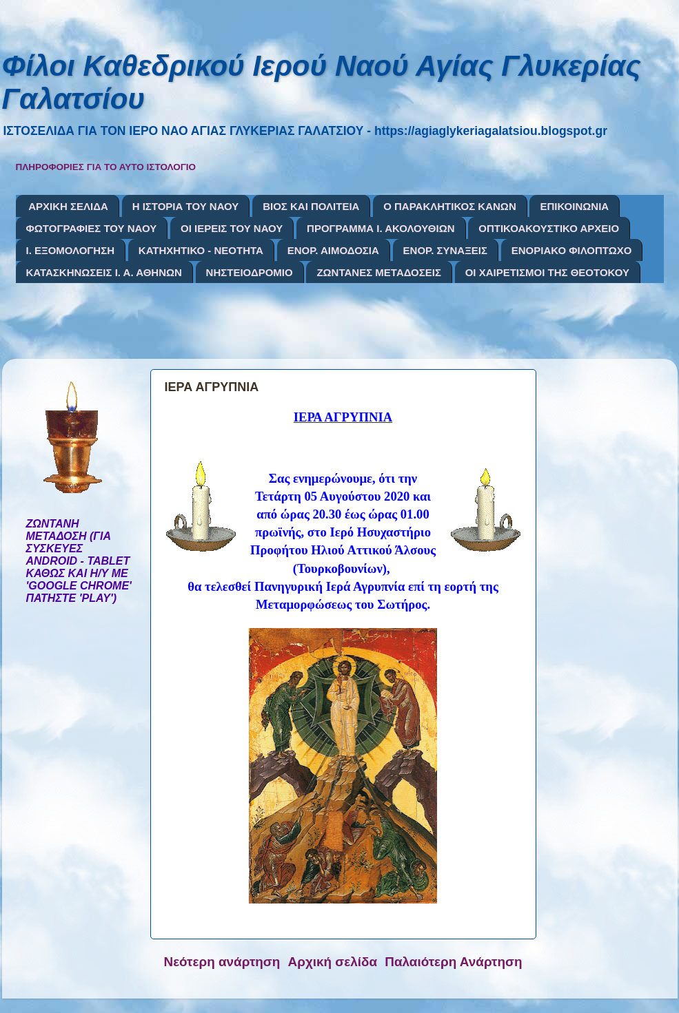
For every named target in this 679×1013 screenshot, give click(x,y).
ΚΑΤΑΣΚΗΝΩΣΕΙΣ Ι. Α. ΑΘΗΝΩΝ (104, 272)
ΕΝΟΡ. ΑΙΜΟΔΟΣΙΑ (333, 250)
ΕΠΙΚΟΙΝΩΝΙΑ (574, 206)
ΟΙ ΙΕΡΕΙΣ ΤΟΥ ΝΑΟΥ (232, 228)
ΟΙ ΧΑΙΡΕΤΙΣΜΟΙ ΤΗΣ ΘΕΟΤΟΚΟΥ (547, 272)
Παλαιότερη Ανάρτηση (453, 961)
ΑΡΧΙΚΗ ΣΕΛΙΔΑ (68, 206)
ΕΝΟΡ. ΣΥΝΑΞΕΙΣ (445, 250)
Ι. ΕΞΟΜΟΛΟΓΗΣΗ (70, 250)
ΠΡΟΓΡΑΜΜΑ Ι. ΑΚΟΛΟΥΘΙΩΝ (380, 228)
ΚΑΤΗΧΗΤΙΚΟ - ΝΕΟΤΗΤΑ (201, 250)
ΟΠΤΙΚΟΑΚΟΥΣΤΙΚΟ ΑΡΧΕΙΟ (548, 228)
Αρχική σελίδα (333, 961)
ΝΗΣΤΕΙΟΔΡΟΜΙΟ (249, 272)
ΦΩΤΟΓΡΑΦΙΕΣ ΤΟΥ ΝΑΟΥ (91, 228)
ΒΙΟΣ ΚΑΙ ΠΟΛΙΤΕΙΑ (311, 206)
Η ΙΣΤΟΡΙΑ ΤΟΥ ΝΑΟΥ (185, 206)
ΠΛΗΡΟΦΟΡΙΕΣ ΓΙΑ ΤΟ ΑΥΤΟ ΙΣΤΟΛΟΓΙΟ (106, 167)
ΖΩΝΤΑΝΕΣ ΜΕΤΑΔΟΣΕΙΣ (378, 272)
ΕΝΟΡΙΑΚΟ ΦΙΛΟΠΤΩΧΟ (571, 250)
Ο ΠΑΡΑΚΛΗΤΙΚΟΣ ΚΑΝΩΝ (449, 206)
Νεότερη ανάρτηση (222, 961)
